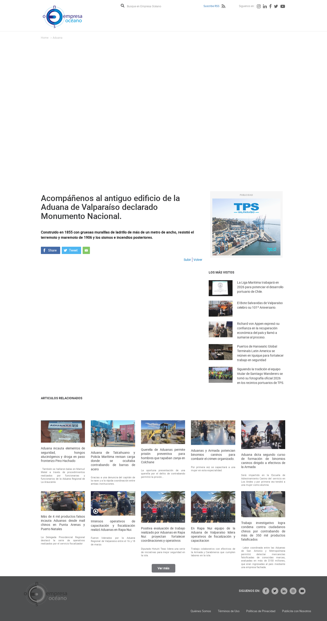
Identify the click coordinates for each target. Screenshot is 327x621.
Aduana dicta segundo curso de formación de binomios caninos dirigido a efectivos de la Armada (263, 535)
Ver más (163, 572)
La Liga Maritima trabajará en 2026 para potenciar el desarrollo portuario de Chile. (260, 294)
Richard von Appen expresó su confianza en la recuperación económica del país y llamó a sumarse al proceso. (258, 339)
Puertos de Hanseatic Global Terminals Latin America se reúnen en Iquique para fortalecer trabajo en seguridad (260, 362)
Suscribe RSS (211, 6)
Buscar (122, 6)
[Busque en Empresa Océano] (147, 6)
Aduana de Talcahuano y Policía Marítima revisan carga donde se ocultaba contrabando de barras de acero (113, 535)
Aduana (57, 37)
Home (44, 37)
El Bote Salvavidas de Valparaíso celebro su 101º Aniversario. (260, 312)
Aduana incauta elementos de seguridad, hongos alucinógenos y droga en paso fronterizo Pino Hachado (63, 529)
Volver (197, 259)
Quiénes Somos (259, 611)
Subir (187, 259)
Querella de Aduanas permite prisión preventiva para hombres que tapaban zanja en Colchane (163, 530)
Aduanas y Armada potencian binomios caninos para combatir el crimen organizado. (213, 529)
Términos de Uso (287, 611)
